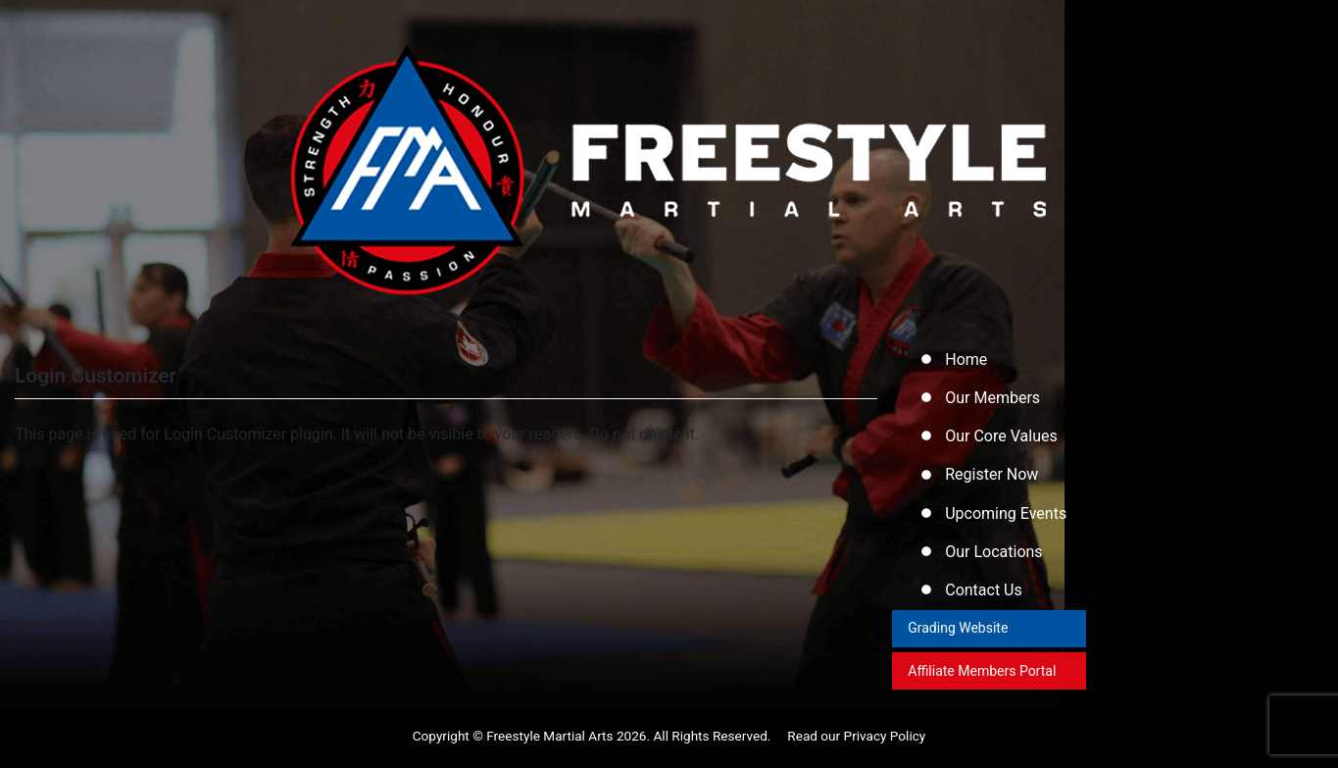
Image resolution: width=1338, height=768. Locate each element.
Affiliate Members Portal (983, 677)
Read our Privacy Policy (856, 742)
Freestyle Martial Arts (549, 742)
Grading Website (959, 633)
